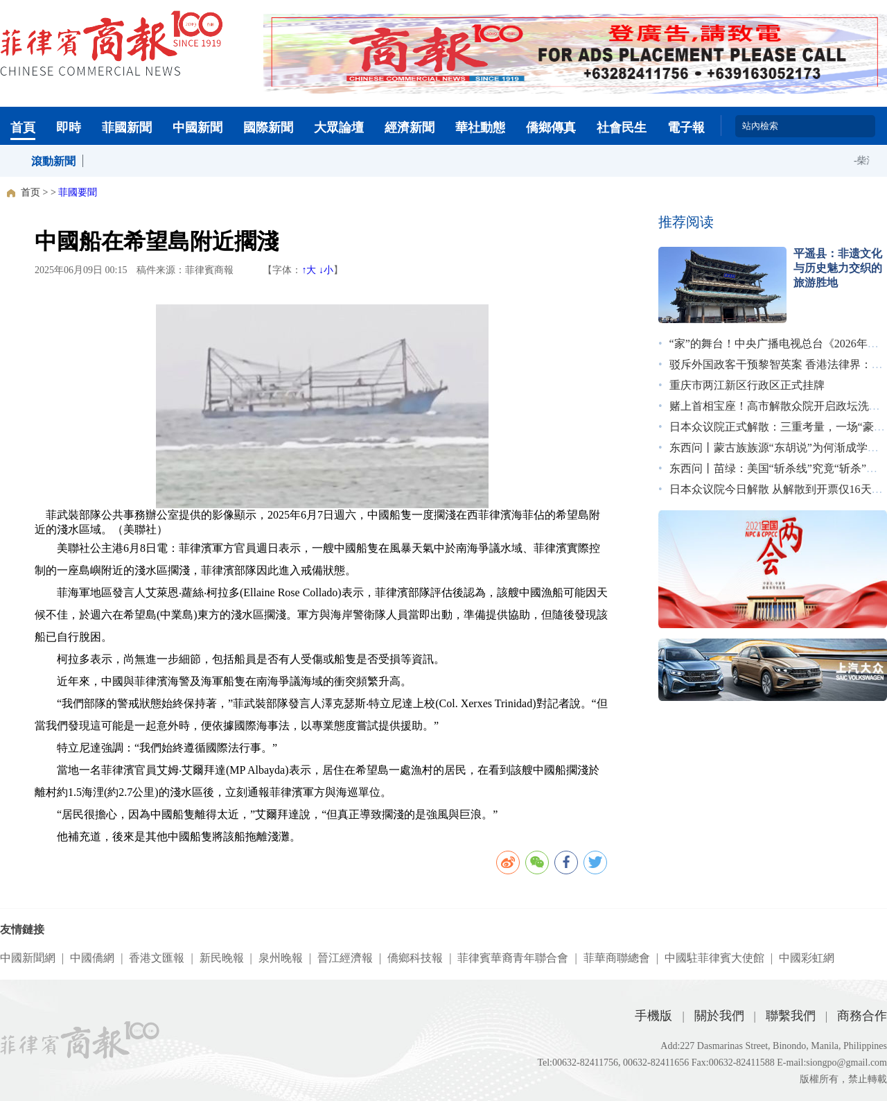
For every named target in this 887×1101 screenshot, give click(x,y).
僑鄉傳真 (551, 128)
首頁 (22, 128)
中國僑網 (92, 958)
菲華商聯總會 (616, 958)
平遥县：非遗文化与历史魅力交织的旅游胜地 (837, 268)
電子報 (686, 128)
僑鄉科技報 (415, 958)
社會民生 (622, 128)
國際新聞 (268, 128)
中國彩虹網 (806, 958)
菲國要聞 (77, 192)
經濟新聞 (409, 128)
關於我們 (719, 1016)
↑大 (308, 270)
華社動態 (480, 128)
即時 (68, 128)
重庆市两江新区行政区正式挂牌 (747, 385)
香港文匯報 (156, 958)
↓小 (326, 270)
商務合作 (862, 1016)
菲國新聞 (127, 128)
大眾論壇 (339, 128)
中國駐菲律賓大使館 (714, 958)
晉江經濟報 (345, 958)
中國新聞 (197, 128)
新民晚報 (222, 958)
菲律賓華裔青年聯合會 (512, 958)
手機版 (653, 1016)
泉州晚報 (280, 958)
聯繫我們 (791, 1016)
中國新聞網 (27, 958)
